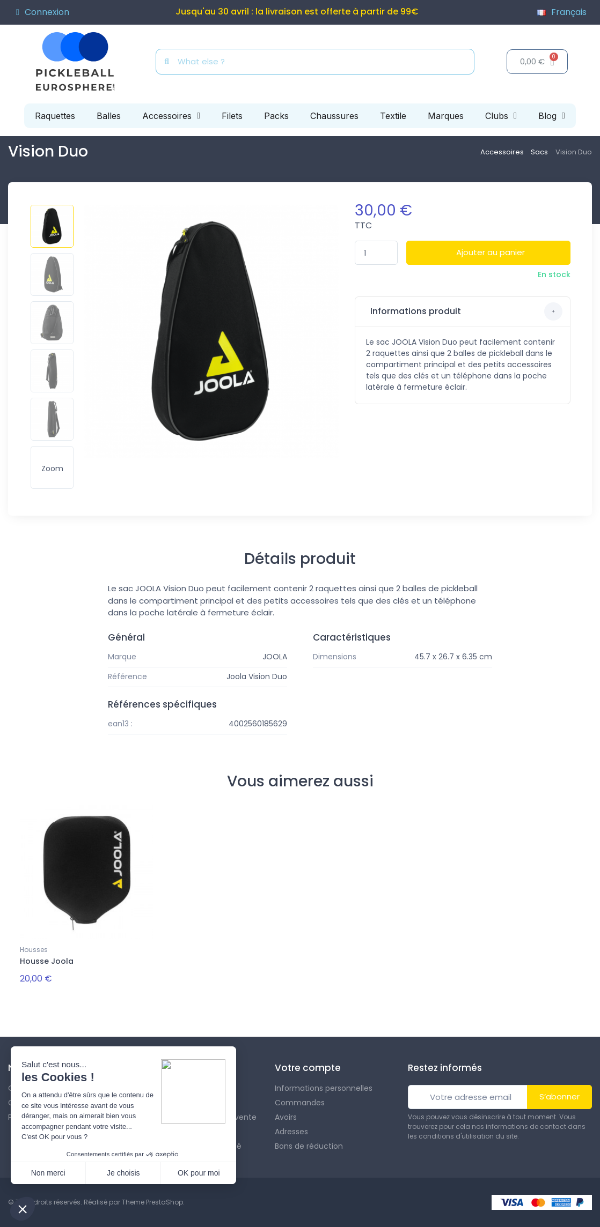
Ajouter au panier (490, 252)
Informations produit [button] (465, 311)
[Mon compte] (42, 12)
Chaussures (334, 115)
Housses (34, 949)
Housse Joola (47, 961)
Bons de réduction (309, 1146)
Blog (551, 115)
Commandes (300, 1102)
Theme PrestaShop (152, 1202)
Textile (393, 115)
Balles (109, 115)
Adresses (291, 1131)
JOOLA (274, 656)
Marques (446, 115)
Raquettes (55, 115)
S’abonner (559, 1096)
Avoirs (286, 1117)
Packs (276, 115)
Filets (232, 115)
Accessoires (171, 115)
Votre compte (308, 1067)
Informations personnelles (323, 1088)
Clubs (501, 115)
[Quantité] (376, 253)
